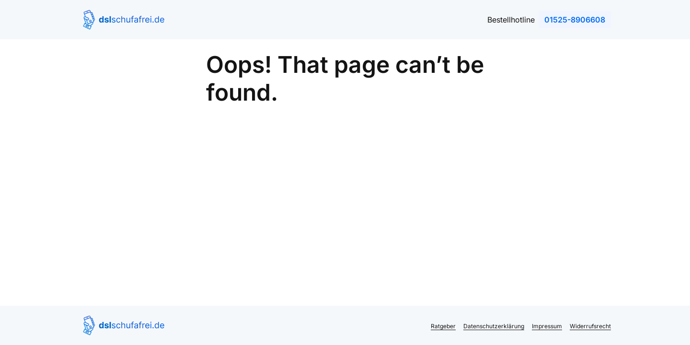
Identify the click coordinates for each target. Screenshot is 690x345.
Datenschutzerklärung (493, 326)
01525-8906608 (574, 19)
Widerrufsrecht (590, 326)
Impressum (547, 326)
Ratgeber (443, 326)
